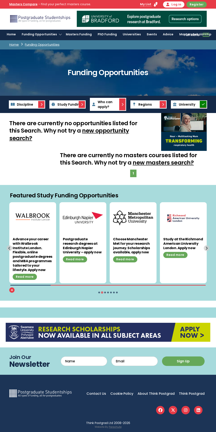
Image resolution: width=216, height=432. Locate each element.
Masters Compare (23, 4)
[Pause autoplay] (12, 290)
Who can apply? (101, 104)
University (183, 104)
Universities (132, 34)
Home (11, 34)
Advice (168, 34)
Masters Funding (79, 34)
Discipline (21, 104)
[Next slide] (206, 248)
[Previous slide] (9, 248)
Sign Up (183, 361)
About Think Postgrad (156, 393)
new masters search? (163, 162)
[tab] (99, 292)
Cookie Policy (121, 393)
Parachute (115, 427)
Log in (173, 4)
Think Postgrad (192, 393)
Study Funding (66, 104)
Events (152, 34)
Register (197, 4)
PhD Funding (107, 34)
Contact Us (96, 393)
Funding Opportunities (39, 34)
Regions (141, 104)
